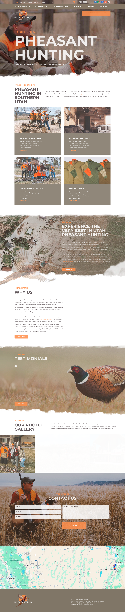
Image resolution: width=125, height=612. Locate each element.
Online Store (77, 6)
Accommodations (41, 6)
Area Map (91, 6)
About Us (22, 2)
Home (16, 2)
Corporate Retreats (60, 6)
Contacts (51, 2)
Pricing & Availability (22, 6)
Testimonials (104, 6)
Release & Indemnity (33, 2)
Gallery (44, 2)
